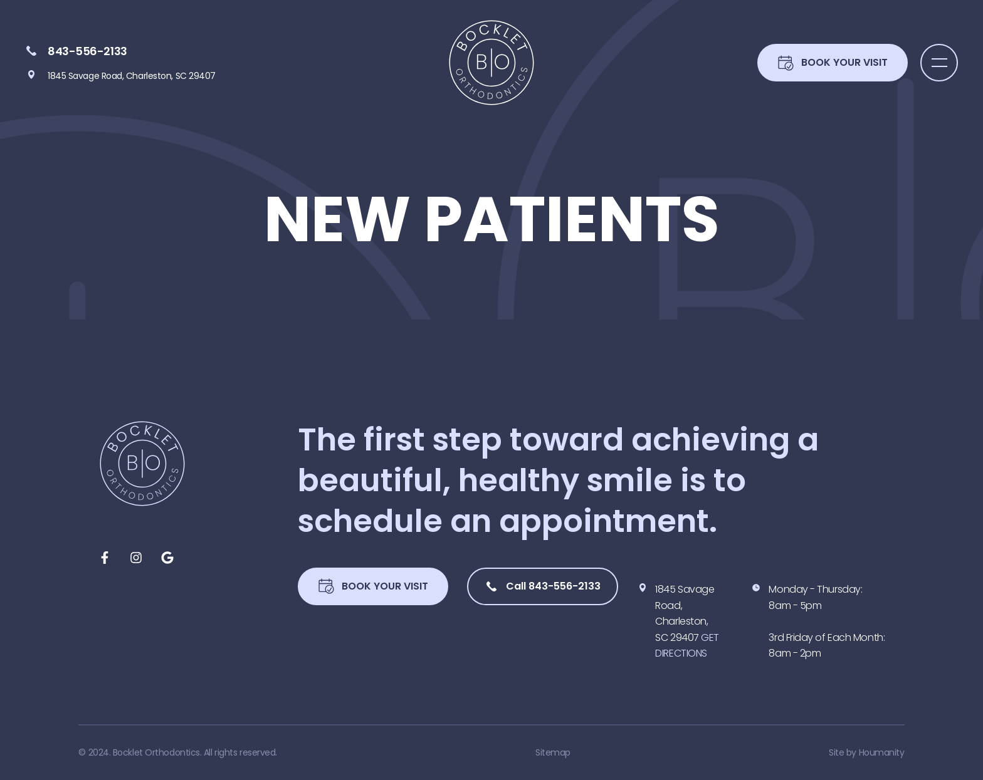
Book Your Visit (373, 586)
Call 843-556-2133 (543, 586)
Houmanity (882, 752)
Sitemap (552, 752)
